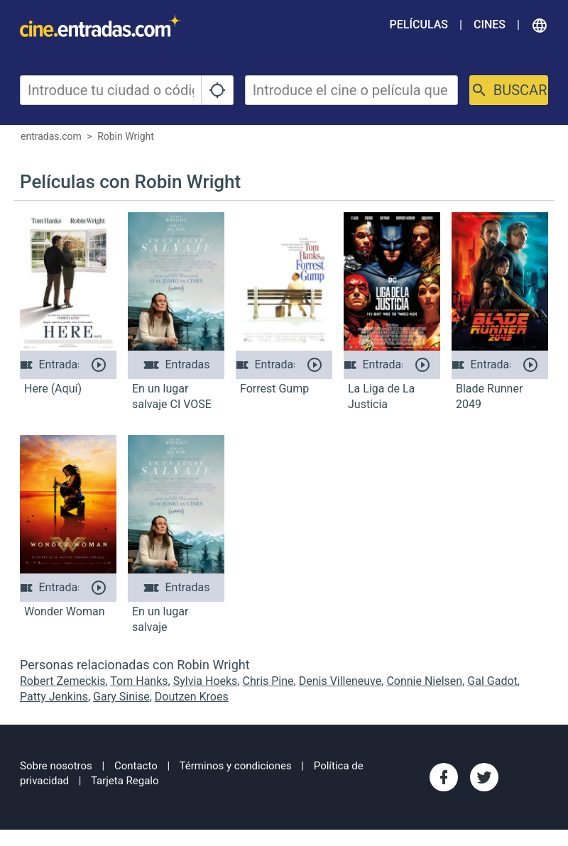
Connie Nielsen (424, 681)
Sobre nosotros (56, 765)
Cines (490, 24)
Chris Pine (267, 681)
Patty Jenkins (54, 696)
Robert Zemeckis (63, 681)
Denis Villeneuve (340, 681)
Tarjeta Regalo (125, 780)
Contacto (136, 765)
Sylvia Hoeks (205, 681)
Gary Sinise (121, 696)
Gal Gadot (492, 681)
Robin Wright (125, 136)
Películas (419, 24)
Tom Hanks (139, 681)
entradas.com (51, 136)
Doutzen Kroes (192, 696)
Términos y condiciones (236, 765)
